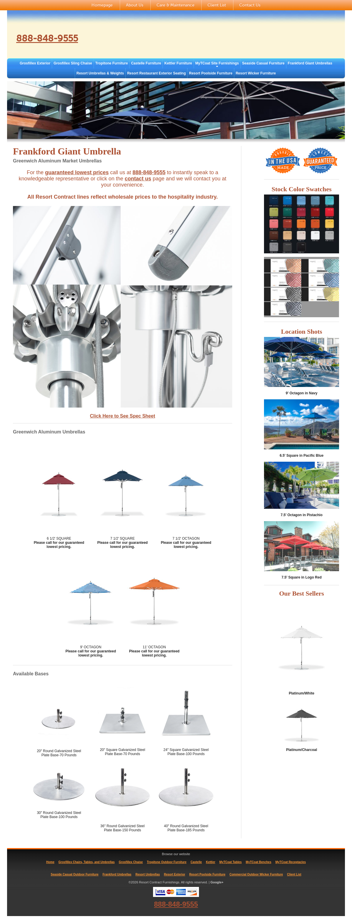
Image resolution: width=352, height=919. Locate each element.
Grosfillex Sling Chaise (73, 63)
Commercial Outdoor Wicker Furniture (256, 874)
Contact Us (249, 5)
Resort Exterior (174, 874)
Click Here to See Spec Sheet (122, 415)
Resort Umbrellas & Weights (100, 73)
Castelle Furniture (146, 63)
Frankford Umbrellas (117, 874)
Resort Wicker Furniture (256, 73)
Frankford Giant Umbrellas (310, 63)
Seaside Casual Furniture (263, 63)
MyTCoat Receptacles (290, 862)
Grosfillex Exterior (35, 63)
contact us (138, 179)
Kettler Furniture (178, 63)
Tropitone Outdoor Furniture (166, 862)
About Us (134, 5)
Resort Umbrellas (147, 874)
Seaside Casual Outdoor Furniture (74, 874)
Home (50, 862)
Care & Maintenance (176, 5)
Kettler (210, 862)
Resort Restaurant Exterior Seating (156, 73)
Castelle (196, 862)
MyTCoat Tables (230, 862)
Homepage (102, 5)
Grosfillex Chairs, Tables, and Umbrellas (87, 862)
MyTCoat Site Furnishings (217, 63)
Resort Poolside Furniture (210, 73)
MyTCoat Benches (258, 862)
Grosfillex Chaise (131, 862)
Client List (216, 5)
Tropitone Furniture (111, 63)
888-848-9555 (52, 38)
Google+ (216, 882)
